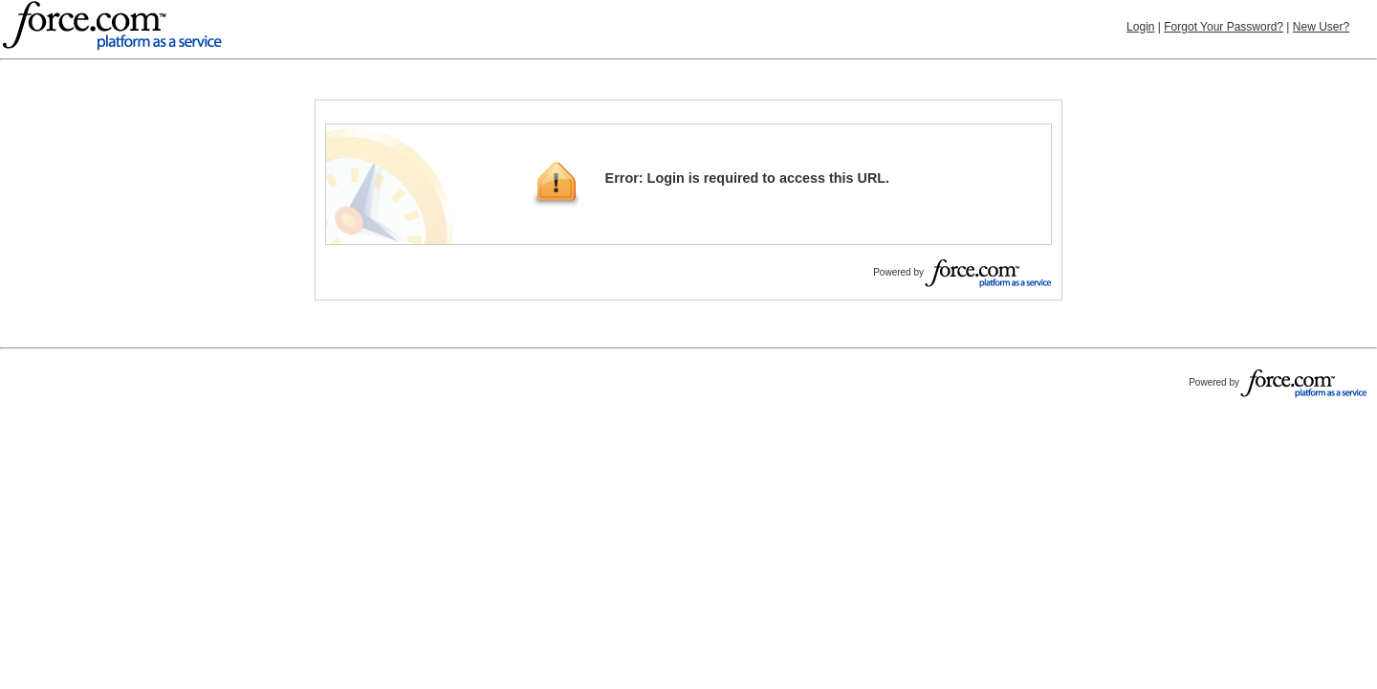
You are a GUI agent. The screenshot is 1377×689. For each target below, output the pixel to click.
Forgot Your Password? (1223, 26)
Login (1140, 26)
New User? (1321, 26)
